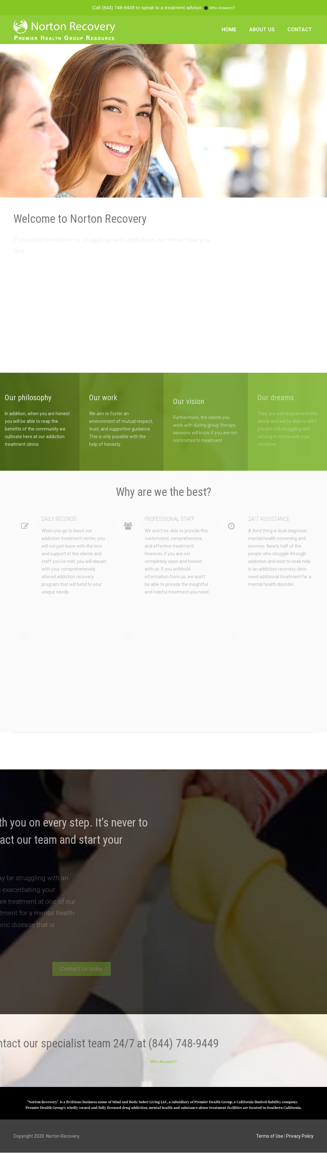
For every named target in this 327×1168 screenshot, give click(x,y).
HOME (229, 29)
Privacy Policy (300, 1136)
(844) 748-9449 (118, 7)
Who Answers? (222, 8)
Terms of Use (270, 1136)
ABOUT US (262, 29)
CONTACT (299, 29)
